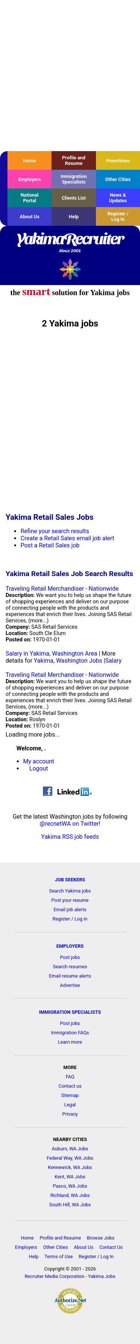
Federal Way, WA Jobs (70, 1158)
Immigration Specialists (73, 179)
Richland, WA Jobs (70, 1195)
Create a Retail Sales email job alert (67, 538)
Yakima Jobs (101, 1276)
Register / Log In (118, 216)
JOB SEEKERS (70, 879)
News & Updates (118, 197)
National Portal (29, 197)
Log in (80, 919)
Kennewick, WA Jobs (70, 1167)
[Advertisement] (70, 76)
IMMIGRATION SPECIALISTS (70, 1012)
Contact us (70, 1086)
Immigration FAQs (70, 1032)
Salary (113, 660)
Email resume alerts (70, 976)
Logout (38, 768)
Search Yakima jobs (70, 891)
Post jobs (70, 957)
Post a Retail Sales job (50, 545)
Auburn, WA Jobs (70, 1148)
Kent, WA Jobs (70, 1176)
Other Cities (118, 179)
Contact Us (111, 1247)
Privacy (70, 1114)
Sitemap (70, 1095)
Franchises (118, 160)
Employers (29, 179)
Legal (70, 1104)
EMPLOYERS (70, 946)
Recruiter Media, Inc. (70, 269)
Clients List (74, 198)
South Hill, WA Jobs (70, 1204)
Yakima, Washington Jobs (68, 660)
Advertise (70, 985)
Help (74, 216)
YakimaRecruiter (70, 243)
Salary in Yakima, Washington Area (51, 653)
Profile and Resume (73, 160)
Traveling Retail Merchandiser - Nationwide (62, 588)
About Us (30, 216)
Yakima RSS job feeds (70, 836)
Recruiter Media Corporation (54, 1276)
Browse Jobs (101, 1238)
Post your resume (70, 900)
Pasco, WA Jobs (70, 1186)
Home (29, 160)
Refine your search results (55, 531)
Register (61, 919)
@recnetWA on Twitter (69, 823)
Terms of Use (58, 1256)
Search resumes (70, 966)
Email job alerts (70, 909)
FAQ (70, 1076)
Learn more (70, 1042)
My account (38, 761)
